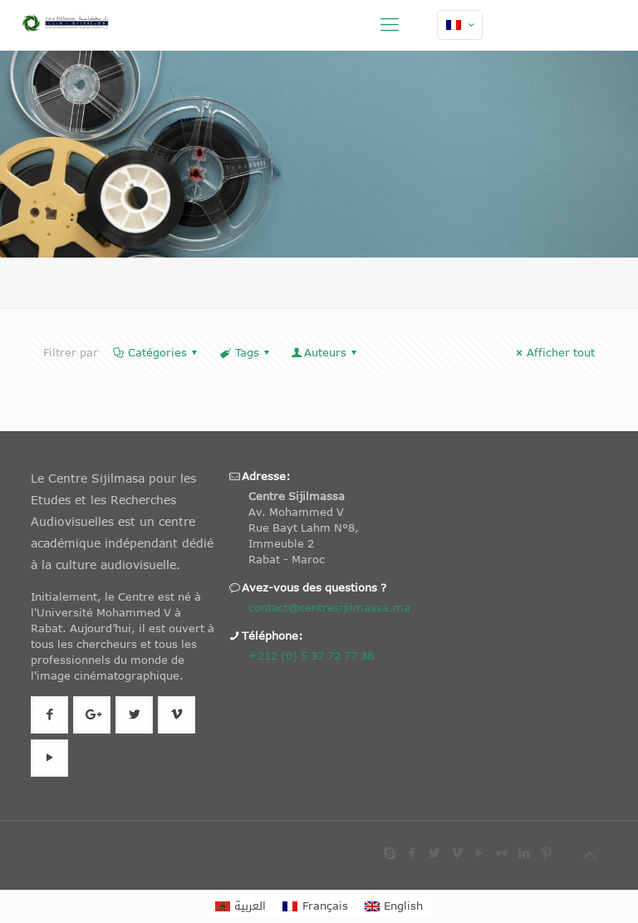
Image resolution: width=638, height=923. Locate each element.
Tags (245, 352)
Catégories (156, 352)
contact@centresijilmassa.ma (329, 607)
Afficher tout (553, 352)
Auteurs (325, 352)
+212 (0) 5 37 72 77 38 (311, 656)
